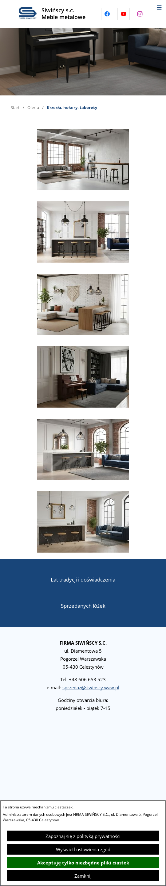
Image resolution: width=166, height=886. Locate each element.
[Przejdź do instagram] (140, 14)
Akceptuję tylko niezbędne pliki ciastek (83, 863)
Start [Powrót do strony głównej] (15, 107)
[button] (83, 188)
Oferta (33, 107)
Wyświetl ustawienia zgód (83, 849)
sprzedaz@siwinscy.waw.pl (90, 687)
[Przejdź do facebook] (107, 14)
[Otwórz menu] (159, 7)
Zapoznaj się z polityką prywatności (83, 836)
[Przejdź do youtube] (123, 14)
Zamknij (83, 876)
